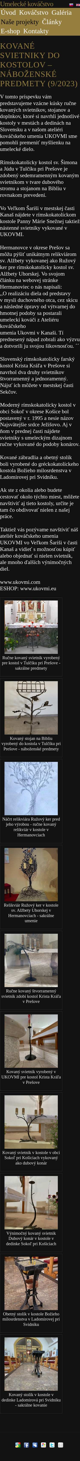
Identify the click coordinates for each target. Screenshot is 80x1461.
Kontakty (36, 31)
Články (52, 22)
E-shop (10, 31)
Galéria (62, 12)
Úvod (8, 12)
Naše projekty (20, 22)
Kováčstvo (33, 12)
